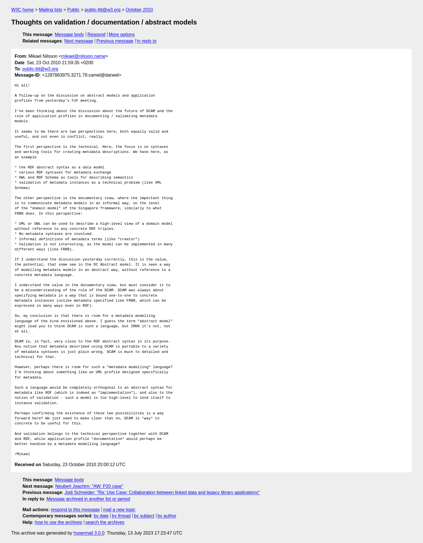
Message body (69, 34)
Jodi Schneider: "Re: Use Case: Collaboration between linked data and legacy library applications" (162, 492)
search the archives (105, 522)
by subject (144, 515)
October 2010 (139, 9)
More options (122, 34)
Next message (78, 41)
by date (101, 515)
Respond (96, 34)
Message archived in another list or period (88, 499)
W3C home (22, 9)
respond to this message (75, 509)
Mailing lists (50, 9)
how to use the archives (58, 522)
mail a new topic (119, 509)
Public (73, 9)
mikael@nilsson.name (83, 56)
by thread (121, 515)
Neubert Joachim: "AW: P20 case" (89, 486)
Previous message (115, 41)
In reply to (146, 41)
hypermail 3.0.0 (88, 533)
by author (167, 515)
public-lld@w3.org (102, 9)
